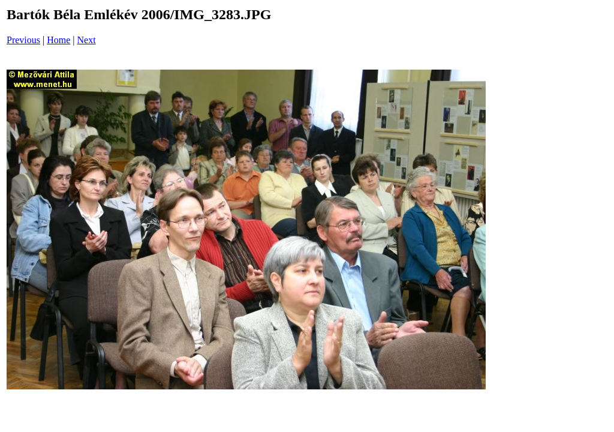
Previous (23, 40)
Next (86, 40)
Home (58, 40)
